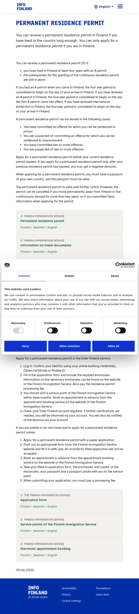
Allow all (113, 346)
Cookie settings (71, 601)
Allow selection (69, 346)
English (52, 227)
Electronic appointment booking (45, 549)
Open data (102, 594)
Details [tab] (69, 275)
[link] (24, 6)
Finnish (25, 227)
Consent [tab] (24, 275)
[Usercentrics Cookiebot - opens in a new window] (118, 265)
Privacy (66, 594)
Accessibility (69, 588)
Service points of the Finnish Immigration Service (58, 524)
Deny (25, 346)
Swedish (39, 227)
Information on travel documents (45, 245)
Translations (103, 588)
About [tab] (115, 275)
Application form (33, 500)
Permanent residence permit (42, 221)
